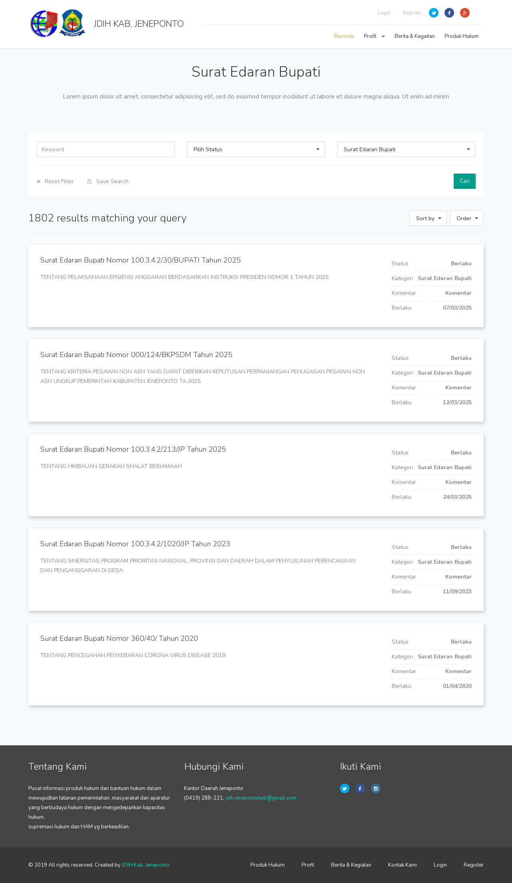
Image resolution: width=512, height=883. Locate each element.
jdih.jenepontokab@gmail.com (260, 798)
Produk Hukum (462, 36)
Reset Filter (55, 181)
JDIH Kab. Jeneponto (145, 865)
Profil (374, 36)
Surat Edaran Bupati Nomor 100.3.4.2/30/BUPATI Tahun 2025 (140, 260)
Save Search (108, 181)
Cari (465, 181)
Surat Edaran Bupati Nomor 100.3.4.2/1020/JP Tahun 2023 (135, 544)
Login (384, 13)
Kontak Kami (402, 865)
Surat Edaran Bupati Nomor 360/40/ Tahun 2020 (119, 638)
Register (412, 13)
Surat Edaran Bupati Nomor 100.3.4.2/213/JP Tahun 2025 (133, 449)
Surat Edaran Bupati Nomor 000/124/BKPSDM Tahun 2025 (136, 355)
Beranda (344, 36)
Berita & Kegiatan (351, 865)
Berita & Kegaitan (415, 36)
